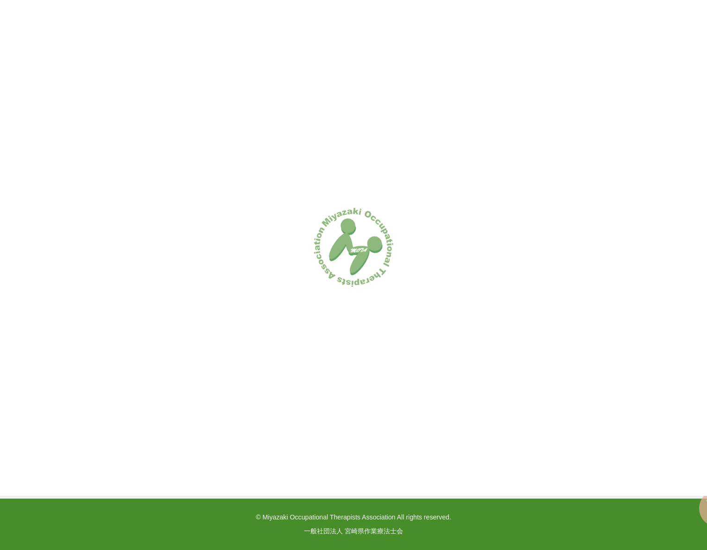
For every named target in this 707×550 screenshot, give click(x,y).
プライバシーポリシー (472, 454)
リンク (534, 454)
